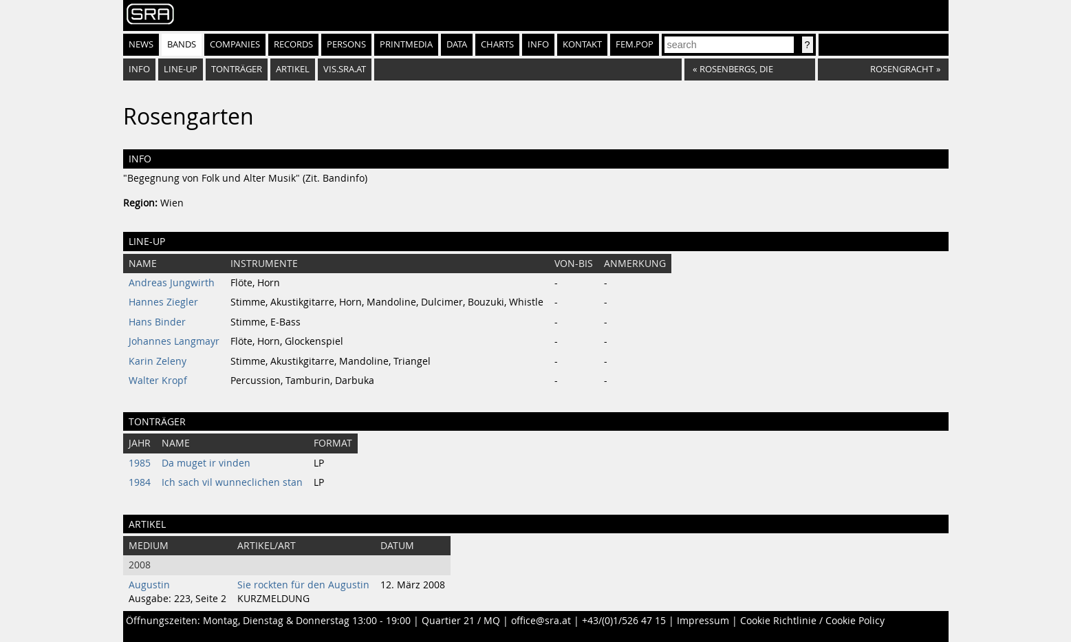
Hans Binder (157, 322)
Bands (181, 44)
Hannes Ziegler (163, 302)
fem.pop (634, 44)
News (141, 44)
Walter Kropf (158, 380)
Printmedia (406, 44)
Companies (235, 44)
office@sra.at (541, 620)
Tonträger (236, 69)
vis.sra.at (344, 69)
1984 (140, 482)
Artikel (293, 69)
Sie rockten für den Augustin (303, 585)
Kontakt (582, 44)
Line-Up (180, 69)
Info (538, 44)
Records (293, 44)
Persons (346, 44)
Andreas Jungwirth (172, 283)
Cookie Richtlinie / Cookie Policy (812, 620)
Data (456, 44)
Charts (497, 44)
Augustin (149, 585)
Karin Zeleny (157, 361)
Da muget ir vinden (206, 463)
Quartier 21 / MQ (461, 620)
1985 (140, 463)
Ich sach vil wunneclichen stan (232, 482)
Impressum (703, 620)
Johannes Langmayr (174, 341)
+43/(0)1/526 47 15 (624, 620)
